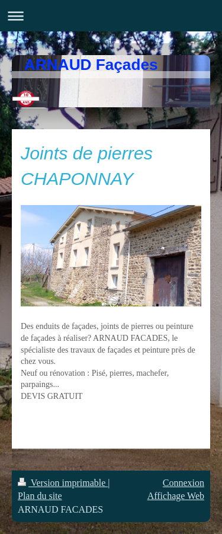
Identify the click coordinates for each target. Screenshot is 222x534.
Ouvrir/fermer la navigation (111, 15)
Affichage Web (175, 496)
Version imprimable (63, 483)
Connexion (183, 483)
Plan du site (40, 496)
